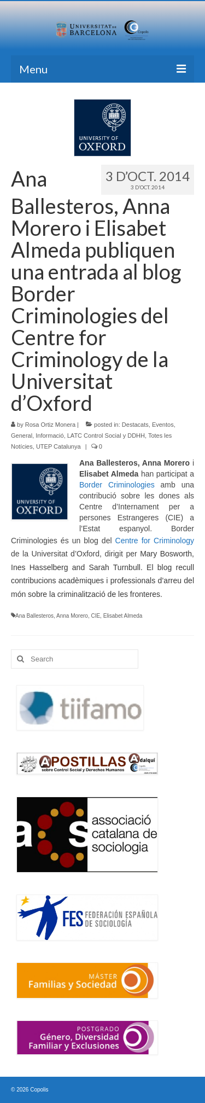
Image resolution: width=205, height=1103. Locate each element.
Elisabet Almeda (123, 616)
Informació (49, 435)
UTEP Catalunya (58, 446)
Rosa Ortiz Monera (50, 424)
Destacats (135, 424)
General (21, 435)
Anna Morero (72, 616)
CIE (95, 616)
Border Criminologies (117, 484)
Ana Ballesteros (34, 616)
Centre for (132, 540)
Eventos (163, 424)
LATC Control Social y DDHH (106, 435)
